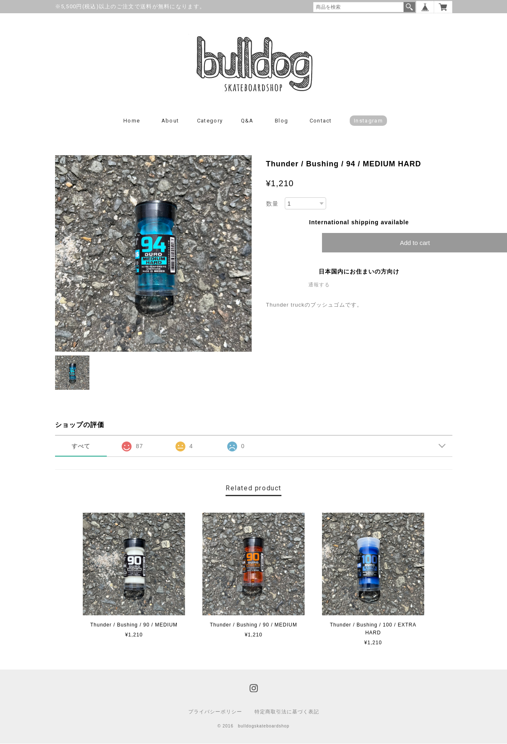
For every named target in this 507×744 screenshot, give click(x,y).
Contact (321, 121)
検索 (409, 7)
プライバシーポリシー (215, 712)
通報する (319, 285)
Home (131, 121)
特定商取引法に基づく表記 (287, 712)
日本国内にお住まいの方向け (359, 272)
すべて (81, 446)
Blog (281, 121)
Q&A (247, 121)
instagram (368, 121)
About (170, 121)
